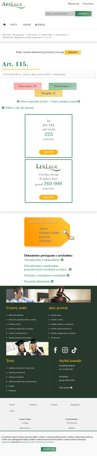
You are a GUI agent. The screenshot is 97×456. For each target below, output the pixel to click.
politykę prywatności (45, 442)
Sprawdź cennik (43, 222)
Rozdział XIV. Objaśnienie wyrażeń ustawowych (22, 37)
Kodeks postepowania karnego (20, 338)
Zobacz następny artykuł (65, 101)
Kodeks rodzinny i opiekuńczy (62, 324)
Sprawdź (49, 152)
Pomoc (12, 404)
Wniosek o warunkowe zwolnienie (46, 275)
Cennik (27, 25)
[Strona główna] (4, 25)
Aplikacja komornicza (17, 372)
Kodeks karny (46, 35)
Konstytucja (55, 338)
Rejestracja (73, 3)
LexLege (45, 241)
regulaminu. (6, 442)
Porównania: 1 (62, 86)
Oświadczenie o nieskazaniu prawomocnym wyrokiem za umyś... (47, 267)
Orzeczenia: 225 (27, 86)
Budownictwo (25, 428)
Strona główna (18, 35)
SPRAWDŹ (73, 52)
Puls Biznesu (72, 423)
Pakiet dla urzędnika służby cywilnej (22, 320)
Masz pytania (65, 387)
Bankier (72, 428)
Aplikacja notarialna (16, 377)
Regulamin (75, 404)
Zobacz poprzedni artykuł (32, 101)
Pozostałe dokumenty (38, 281)
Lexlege (25, 423)
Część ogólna (61, 35)
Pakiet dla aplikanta (16, 315)
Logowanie (88, 3)
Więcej (40, 25)
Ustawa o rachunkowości (18, 333)
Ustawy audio (49, 233)
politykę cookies (29, 442)
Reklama (33, 404)
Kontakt (54, 404)
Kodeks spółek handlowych (61, 329)
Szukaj (83, 14)
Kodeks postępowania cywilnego (21, 329)
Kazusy (44, 237)
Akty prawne (33, 35)
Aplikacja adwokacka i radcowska (21, 368)
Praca (12, 411)
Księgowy (12, 390)
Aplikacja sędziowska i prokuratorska (23, 381)
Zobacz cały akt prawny (18, 107)
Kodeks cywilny (15, 324)
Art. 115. (48, 37)
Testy (13, 25)
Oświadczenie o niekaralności (43, 260)
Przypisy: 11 (48, 93)
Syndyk (11, 386)
